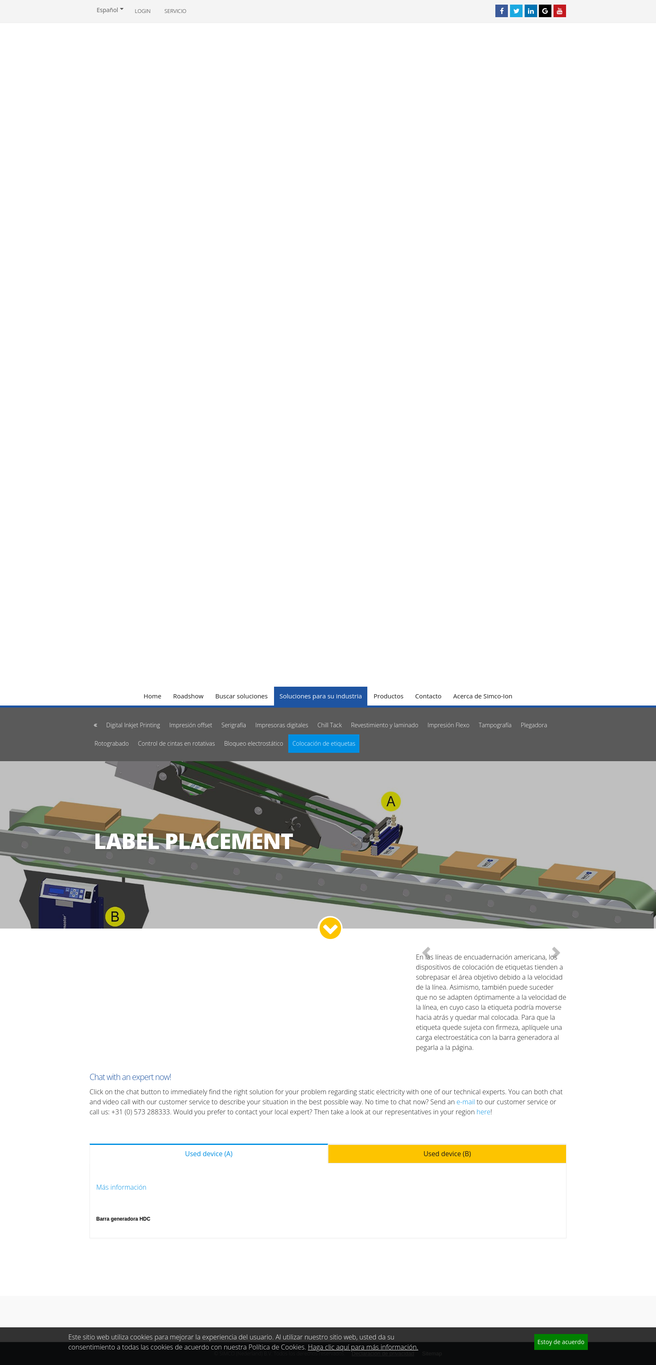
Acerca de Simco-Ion (482, 696)
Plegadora (534, 725)
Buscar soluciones (241, 696)
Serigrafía (233, 725)
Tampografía (495, 725)
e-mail (466, 1101)
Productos (388, 696)
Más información (121, 1187)
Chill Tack (330, 725)
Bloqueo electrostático (253, 743)
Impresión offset (191, 725)
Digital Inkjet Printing (133, 725)
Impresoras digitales (281, 725)
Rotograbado (112, 743)
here (483, 1111)
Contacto (428, 696)
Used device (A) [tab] (208, 1153)
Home (152, 696)
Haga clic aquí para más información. (363, 1347)
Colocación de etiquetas (323, 743)
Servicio (175, 11)
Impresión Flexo (448, 725)
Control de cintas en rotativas (176, 743)
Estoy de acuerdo (561, 1342)
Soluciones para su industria (320, 696)
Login (142, 11)
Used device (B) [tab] (447, 1153)
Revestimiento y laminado (384, 725)
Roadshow (188, 696)
